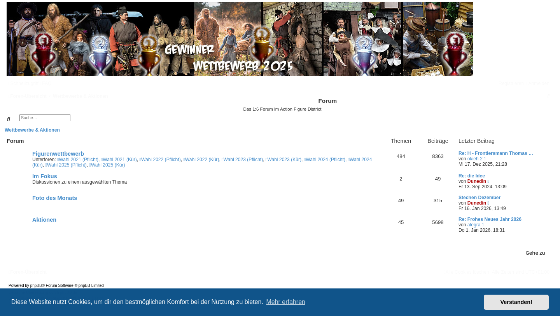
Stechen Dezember (479, 197)
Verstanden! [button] (516, 302)
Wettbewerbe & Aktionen (32, 130)
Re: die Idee (471, 176)
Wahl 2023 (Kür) (283, 159)
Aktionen (44, 220)
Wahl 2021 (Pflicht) (77, 159)
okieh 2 (475, 158)
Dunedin (476, 181)
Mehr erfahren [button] (285, 302)
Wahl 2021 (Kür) (119, 159)
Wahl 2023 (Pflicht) (242, 159)
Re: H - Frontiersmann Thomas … (495, 153)
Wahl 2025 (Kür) (107, 165)
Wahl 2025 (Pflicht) (66, 165)
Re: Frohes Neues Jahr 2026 (490, 219)
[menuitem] (46, 83)
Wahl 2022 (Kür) (201, 159)
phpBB (36, 285)
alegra (474, 224)
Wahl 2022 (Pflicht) (160, 159)
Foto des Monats (54, 198)
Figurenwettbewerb (58, 154)
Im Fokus (44, 176)
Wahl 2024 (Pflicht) (324, 159)
